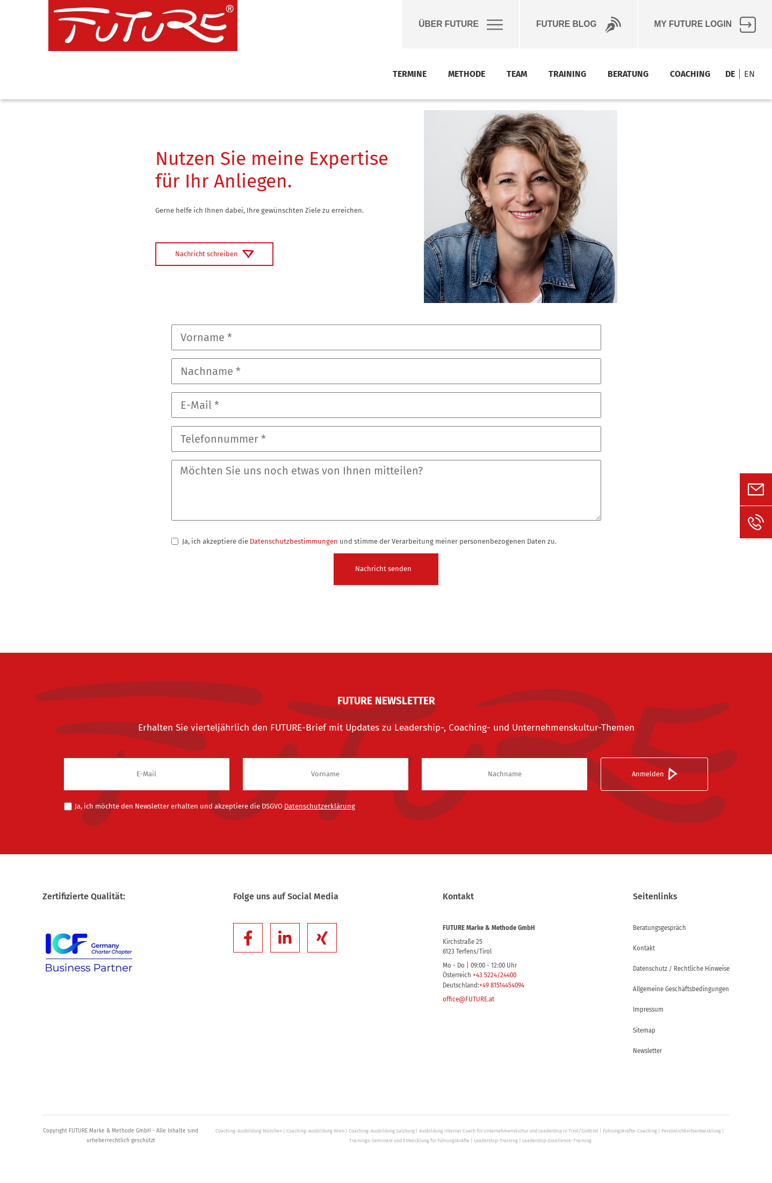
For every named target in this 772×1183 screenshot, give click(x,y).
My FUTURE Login (705, 25)
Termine (410, 74)
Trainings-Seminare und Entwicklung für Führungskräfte (409, 1140)
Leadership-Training (496, 1140)
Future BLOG (578, 25)
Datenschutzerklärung (319, 806)
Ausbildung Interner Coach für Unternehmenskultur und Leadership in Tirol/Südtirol (508, 1131)
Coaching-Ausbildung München (248, 1131)
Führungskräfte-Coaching (630, 1131)
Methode (466, 74)
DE (730, 74)
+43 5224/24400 (494, 975)
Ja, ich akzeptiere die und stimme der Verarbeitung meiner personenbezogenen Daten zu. (364, 541)
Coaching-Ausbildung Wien (315, 1131)
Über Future (461, 25)
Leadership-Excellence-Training (556, 1140)
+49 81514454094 (501, 985)
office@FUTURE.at (468, 999)
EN (749, 74)
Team (517, 74)
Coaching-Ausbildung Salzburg (382, 1131)
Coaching (690, 74)
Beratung (628, 74)
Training (567, 74)
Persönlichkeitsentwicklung (691, 1131)
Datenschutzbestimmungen (294, 541)
